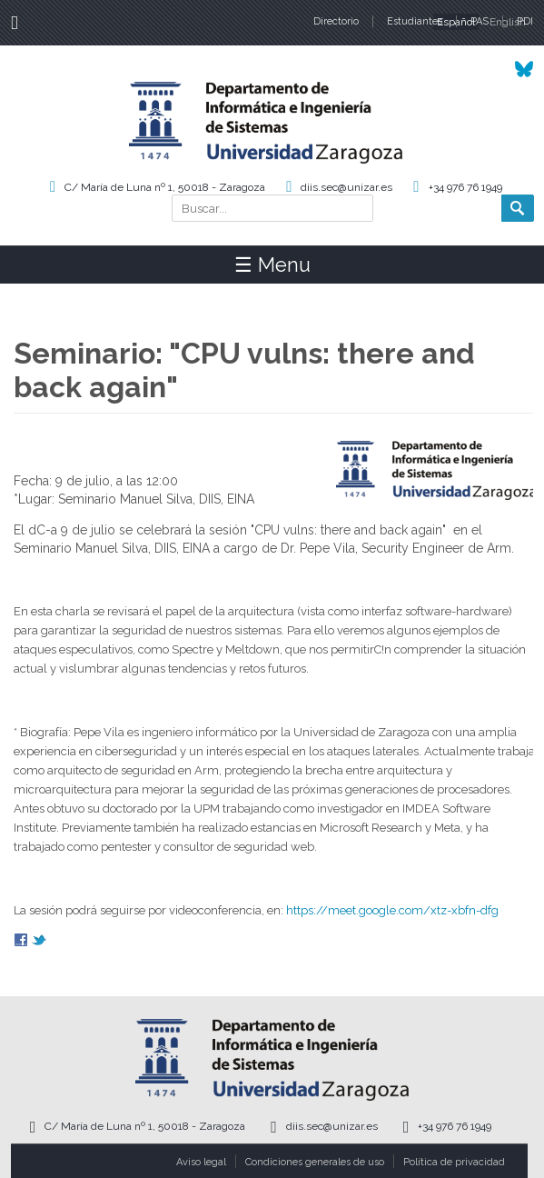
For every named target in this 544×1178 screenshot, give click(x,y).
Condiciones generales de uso (314, 1162)
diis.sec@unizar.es (346, 187)
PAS (479, 21)
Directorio (336, 21)
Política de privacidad (454, 1162)
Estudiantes (414, 21)
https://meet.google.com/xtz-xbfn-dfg (392, 910)
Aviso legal (201, 1162)
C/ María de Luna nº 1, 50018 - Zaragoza (164, 187)
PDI (525, 21)
